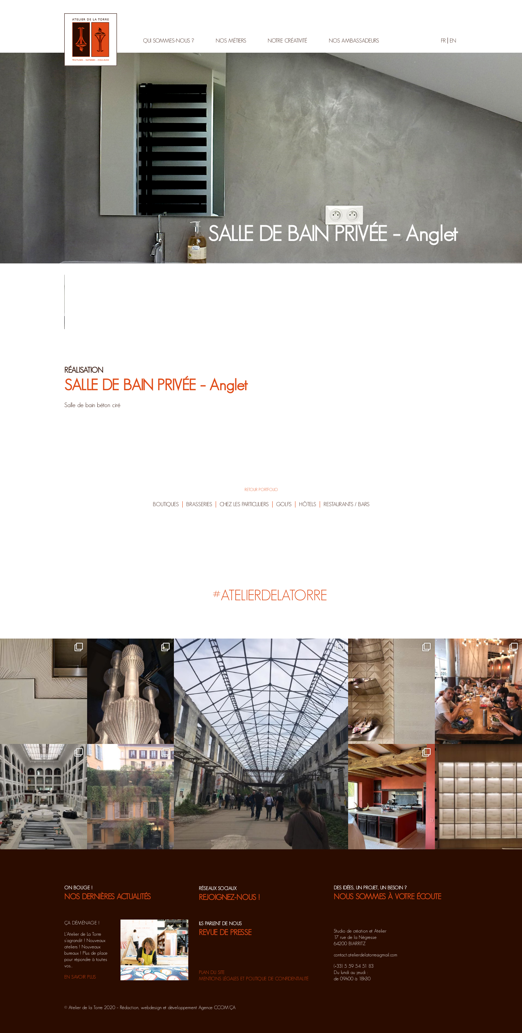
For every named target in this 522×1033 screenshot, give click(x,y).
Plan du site (212, 972)
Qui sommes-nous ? (168, 41)
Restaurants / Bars (347, 504)
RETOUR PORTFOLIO (261, 489)
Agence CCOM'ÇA (217, 1007)
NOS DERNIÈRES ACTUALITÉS (107, 896)
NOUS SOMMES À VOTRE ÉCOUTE (387, 896)
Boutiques (166, 504)
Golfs (284, 504)
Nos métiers (231, 41)
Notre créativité (287, 41)
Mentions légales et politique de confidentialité (254, 978)
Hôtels (307, 504)
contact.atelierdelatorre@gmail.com (365, 954)
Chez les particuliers (244, 504)
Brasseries (199, 504)
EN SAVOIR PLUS (80, 977)
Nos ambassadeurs (354, 41)
